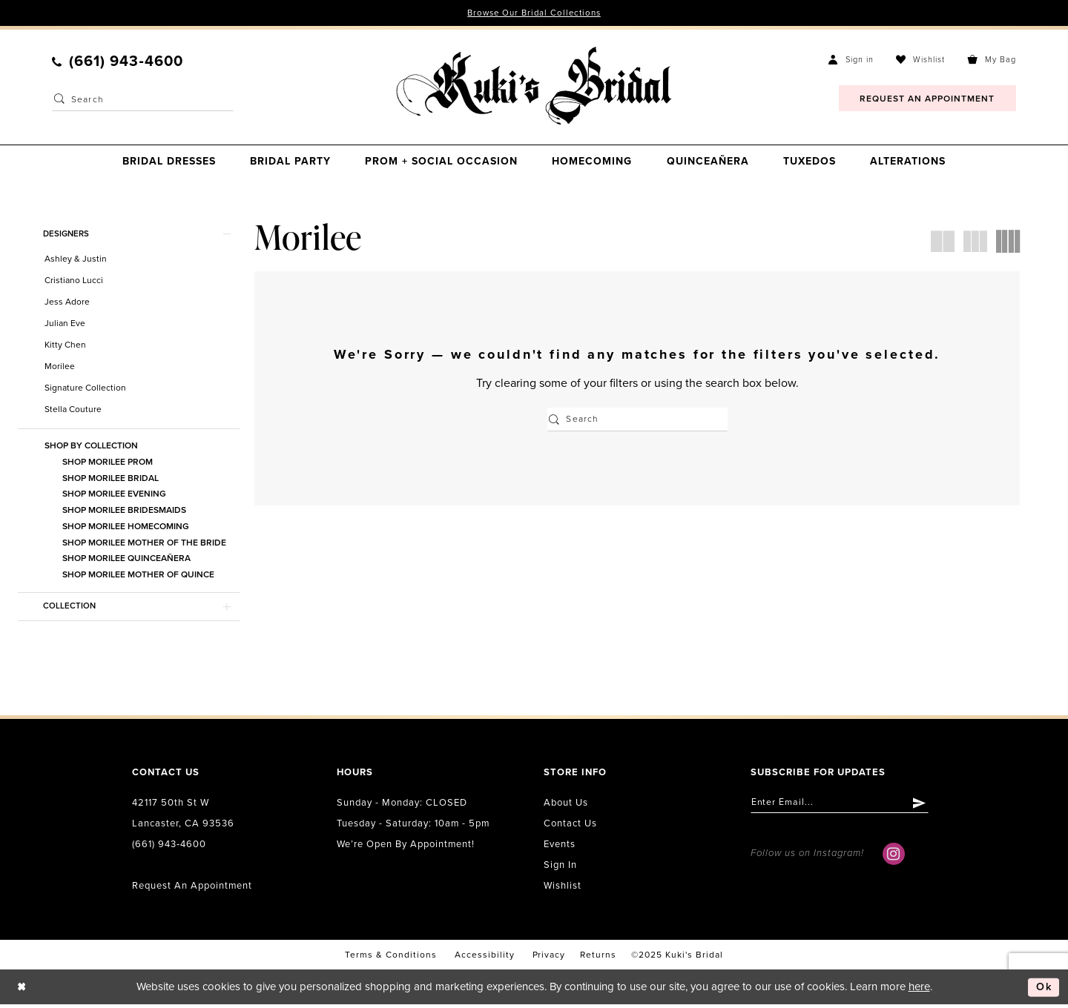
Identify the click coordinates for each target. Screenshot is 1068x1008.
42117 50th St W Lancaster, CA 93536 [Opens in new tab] (183, 816)
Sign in (560, 868)
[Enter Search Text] (143, 100)
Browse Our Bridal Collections (534, 13)
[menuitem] (117, 62)
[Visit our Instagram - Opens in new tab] (894, 858)
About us (566, 806)
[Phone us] (117, 62)
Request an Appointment (192, 889)
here (919, 990)
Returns (598, 957)
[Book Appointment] (927, 99)
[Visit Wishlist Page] (921, 60)
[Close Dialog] (22, 991)
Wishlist (562, 889)
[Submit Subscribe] (929, 806)
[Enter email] (844, 806)
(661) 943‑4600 (169, 847)
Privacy (549, 957)
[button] (851, 60)
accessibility (485, 957)
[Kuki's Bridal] (533, 86)
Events (560, 847)
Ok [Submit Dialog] (1043, 990)
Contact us (570, 826)
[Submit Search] (59, 100)
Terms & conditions (391, 957)
